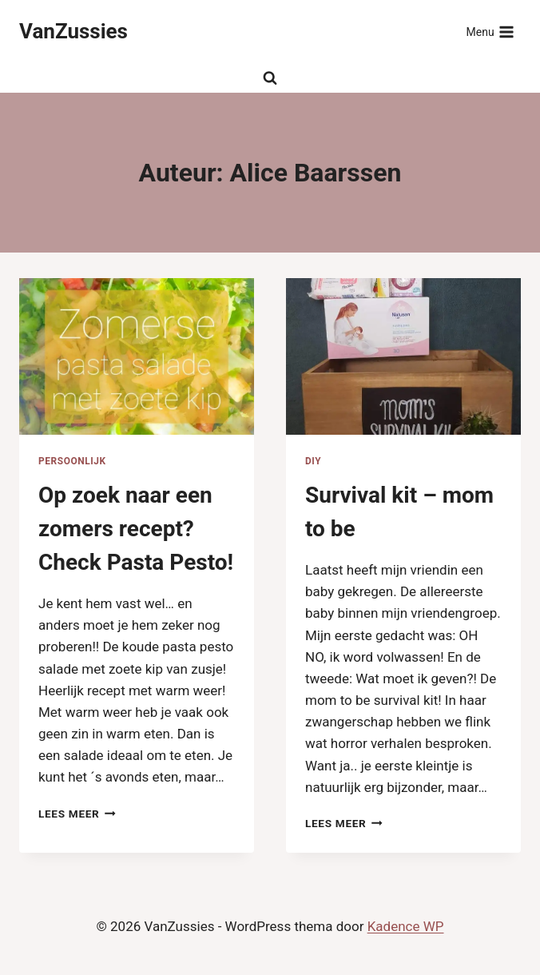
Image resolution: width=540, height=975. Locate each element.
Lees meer (77, 813)
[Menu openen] (490, 32)
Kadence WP (405, 926)
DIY (313, 461)
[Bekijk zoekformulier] (270, 78)
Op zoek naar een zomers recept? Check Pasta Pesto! (135, 528)
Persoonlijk (72, 461)
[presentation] (136, 356)
